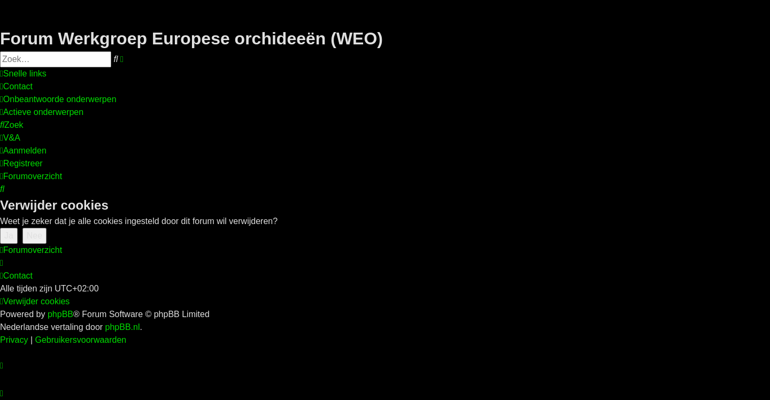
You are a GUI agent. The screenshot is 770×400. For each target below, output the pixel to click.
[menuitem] (16, 86)
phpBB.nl (122, 327)
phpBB (60, 314)
